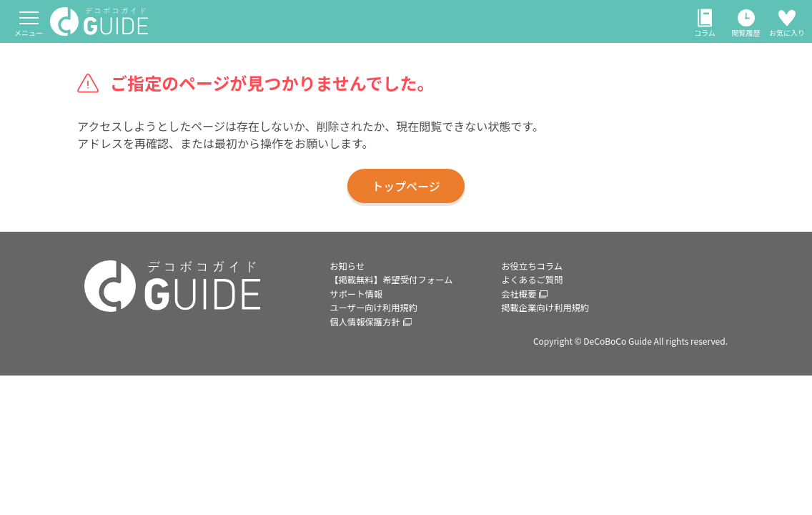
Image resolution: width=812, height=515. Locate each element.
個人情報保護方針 (376, 370)
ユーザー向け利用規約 (380, 345)
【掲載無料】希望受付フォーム (400, 293)
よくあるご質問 (536, 293)
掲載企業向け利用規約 (551, 345)
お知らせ (350, 267)
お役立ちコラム (536, 267)
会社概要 (527, 319)
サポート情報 (360, 319)
